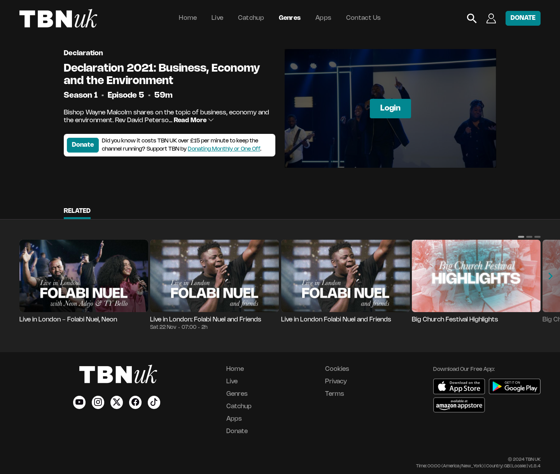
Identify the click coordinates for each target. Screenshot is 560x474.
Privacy (336, 381)
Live (217, 18)
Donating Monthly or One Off (224, 149)
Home (188, 18)
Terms (334, 394)
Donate (83, 145)
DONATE (523, 18)
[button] (521, 236)
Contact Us (363, 18)
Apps (323, 18)
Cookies (337, 369)
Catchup (251, 18)
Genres (290, 18)
